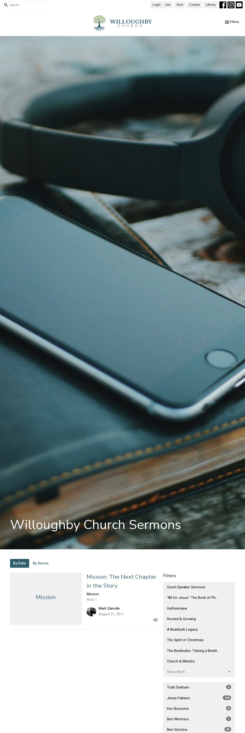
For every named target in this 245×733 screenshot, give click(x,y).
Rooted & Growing (181, 619)
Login (157, 5)
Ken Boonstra (199, 708)
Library (211, 5)
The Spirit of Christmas (185, 640)
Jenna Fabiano (199, 697)
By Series (41, 563)
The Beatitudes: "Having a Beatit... (193, 651)
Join (168, 5)
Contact (194, 5)
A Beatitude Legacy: (182, 629)
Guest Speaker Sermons (186, 587)
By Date (19, 563)
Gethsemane (177, 608)
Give (180, 5)
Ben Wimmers (199, 718)
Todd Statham (199, 687)
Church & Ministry (181, 661)
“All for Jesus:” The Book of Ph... (192, 597)
